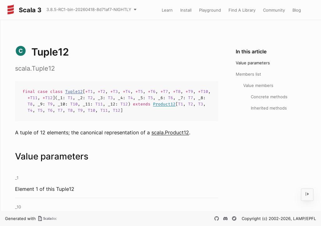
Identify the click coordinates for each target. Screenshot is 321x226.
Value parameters (253, 62)
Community (274, 10)
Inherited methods (269, 107)
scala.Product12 (170, 132)
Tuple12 (74, 91)
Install (186, 10)
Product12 (164, 104)
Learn (167, 10)
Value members (258, 85)
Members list (248, 74)
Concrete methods (269, 96)
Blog (296, 10)
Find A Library (242, 10)
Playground (210, 10)
